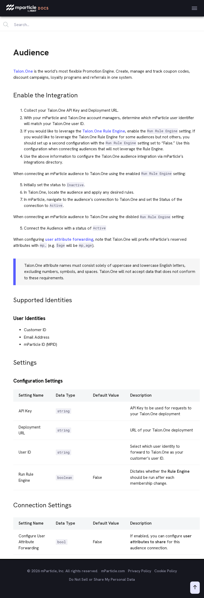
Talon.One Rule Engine (103, 131)
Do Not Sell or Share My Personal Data (102, 579)
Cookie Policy (165, 570)
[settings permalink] (10, 361)
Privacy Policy (139, 570)
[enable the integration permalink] (10, 94)
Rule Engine (179, 471)
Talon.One (23, 71)
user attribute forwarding (69, 239)
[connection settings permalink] (10, 503)
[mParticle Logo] (27, 8)
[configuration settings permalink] (10, 380)
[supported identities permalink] (10, 298)
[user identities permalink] (10, 317)
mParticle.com (113, 570)
